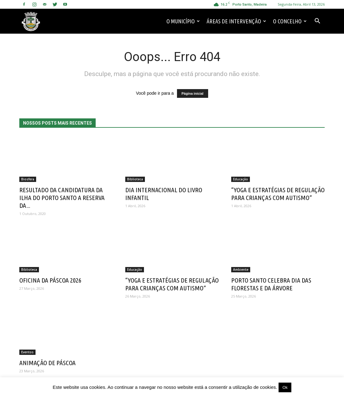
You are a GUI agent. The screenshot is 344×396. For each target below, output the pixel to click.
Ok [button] (285, 387)
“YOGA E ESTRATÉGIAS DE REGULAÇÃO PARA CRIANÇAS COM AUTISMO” (278, 193)
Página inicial (192, 93)
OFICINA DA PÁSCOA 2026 (50, 280)
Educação (240, 179)
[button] (317, 21)
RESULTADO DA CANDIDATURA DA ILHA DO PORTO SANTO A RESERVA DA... (62, 197)
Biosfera (27, 179)
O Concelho (290, 21)
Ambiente (240, 269)
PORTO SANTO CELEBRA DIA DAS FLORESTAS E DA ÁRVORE (271, 284)
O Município (183, 21)
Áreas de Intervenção (236, 21)
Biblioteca (135, 179)
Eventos (27, 352)
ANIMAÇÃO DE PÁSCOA (47, 362)
